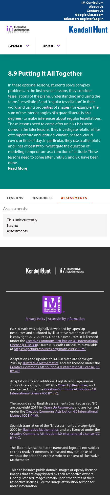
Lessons (15, 198)
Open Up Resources (72, 385)
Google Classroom (89, 15)
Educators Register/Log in (83, 19)
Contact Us (95, 11)
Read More (17, 168)
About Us (96, 7)
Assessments (74, 198)
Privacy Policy (36, 318)
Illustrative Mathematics (40, 363)
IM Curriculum (92, 3)
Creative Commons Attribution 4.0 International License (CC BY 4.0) (54, 342)
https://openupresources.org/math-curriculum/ (50, 349)
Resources (42, 198)
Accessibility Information (66, 318)
